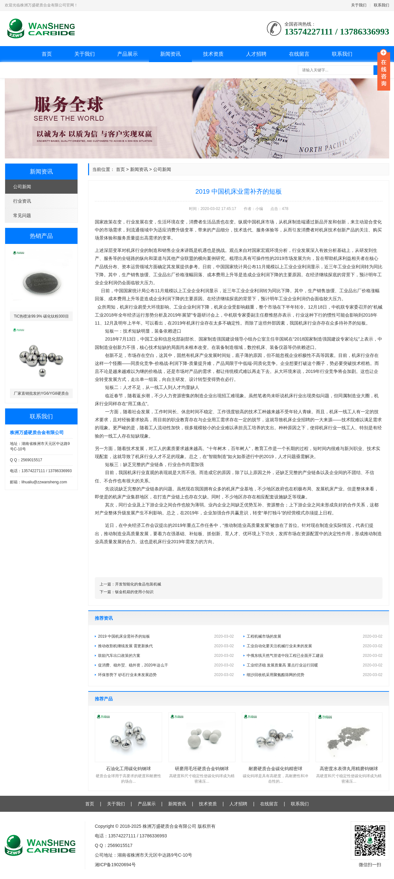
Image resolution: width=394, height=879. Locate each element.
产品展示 (127, 54)
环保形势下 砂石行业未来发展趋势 (166, 675)
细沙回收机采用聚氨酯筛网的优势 (314, 675)
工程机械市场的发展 (314, 636)
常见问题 (22, 215)
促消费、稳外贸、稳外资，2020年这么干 (166, 665)
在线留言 (299, 54)
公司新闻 (22, 186)
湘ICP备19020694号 (115, 864)
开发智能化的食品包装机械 (138, 584)
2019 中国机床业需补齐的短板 (166, 636)
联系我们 (381, 5)
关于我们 (358, 5)
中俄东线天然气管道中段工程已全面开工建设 (314, 655)
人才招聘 (256, 54)
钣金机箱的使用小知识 (134, 592)
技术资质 (213, 54)
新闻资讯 (170, 54)
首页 (47, 54)
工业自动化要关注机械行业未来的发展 (314, 646)
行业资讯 (22, 201)
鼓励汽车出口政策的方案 (166, 655)
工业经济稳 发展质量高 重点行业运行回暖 (314, 665)
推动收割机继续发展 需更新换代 (166, 646)
